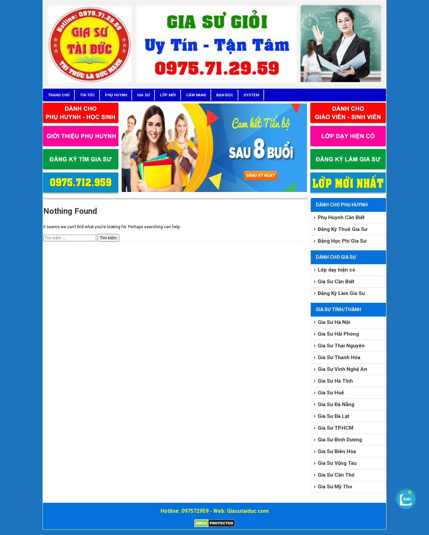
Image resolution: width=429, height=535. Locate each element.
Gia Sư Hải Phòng (338, 334)
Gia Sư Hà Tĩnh (335, 381)
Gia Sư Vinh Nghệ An (342, 369)
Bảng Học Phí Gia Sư (342, 241)
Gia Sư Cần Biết (336, 282)
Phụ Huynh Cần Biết (341, 217)
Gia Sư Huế (331, 393)
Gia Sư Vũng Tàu (337, 463)
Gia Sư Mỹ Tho (335, 487)
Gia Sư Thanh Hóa (339, 357)
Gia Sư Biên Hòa (337, 451)
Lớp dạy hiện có (336, 270)
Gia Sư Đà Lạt (333, 416)
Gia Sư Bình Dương (340, 440)
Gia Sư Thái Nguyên (341, 346)
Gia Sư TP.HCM (335, 428)
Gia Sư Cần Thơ (336, 475)
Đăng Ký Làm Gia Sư (341, 293)
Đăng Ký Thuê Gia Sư (342, 229)
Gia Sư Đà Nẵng (336, 404)
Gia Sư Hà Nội (334, 322)
